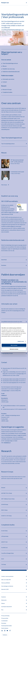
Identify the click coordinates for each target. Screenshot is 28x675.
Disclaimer (3, 623)
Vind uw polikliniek (14, 582)
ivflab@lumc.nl (7, 442)
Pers (14, 609)
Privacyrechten (4, 618)
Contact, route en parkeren (14, 576)
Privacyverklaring (5, 615)
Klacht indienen (4, 628)
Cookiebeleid (4, 620)
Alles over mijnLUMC (14, 579)
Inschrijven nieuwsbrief (14, 606)
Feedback (5, 634)
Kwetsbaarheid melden (6, 625)
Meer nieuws (5, 184)
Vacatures (14, 596)
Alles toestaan (14, 345)
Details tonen (21, 341)
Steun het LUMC (14, 589)
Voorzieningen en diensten (14, 586)
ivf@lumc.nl (4, 395)
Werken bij (14, 600)
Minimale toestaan (14, 349)
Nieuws (14, 603)
